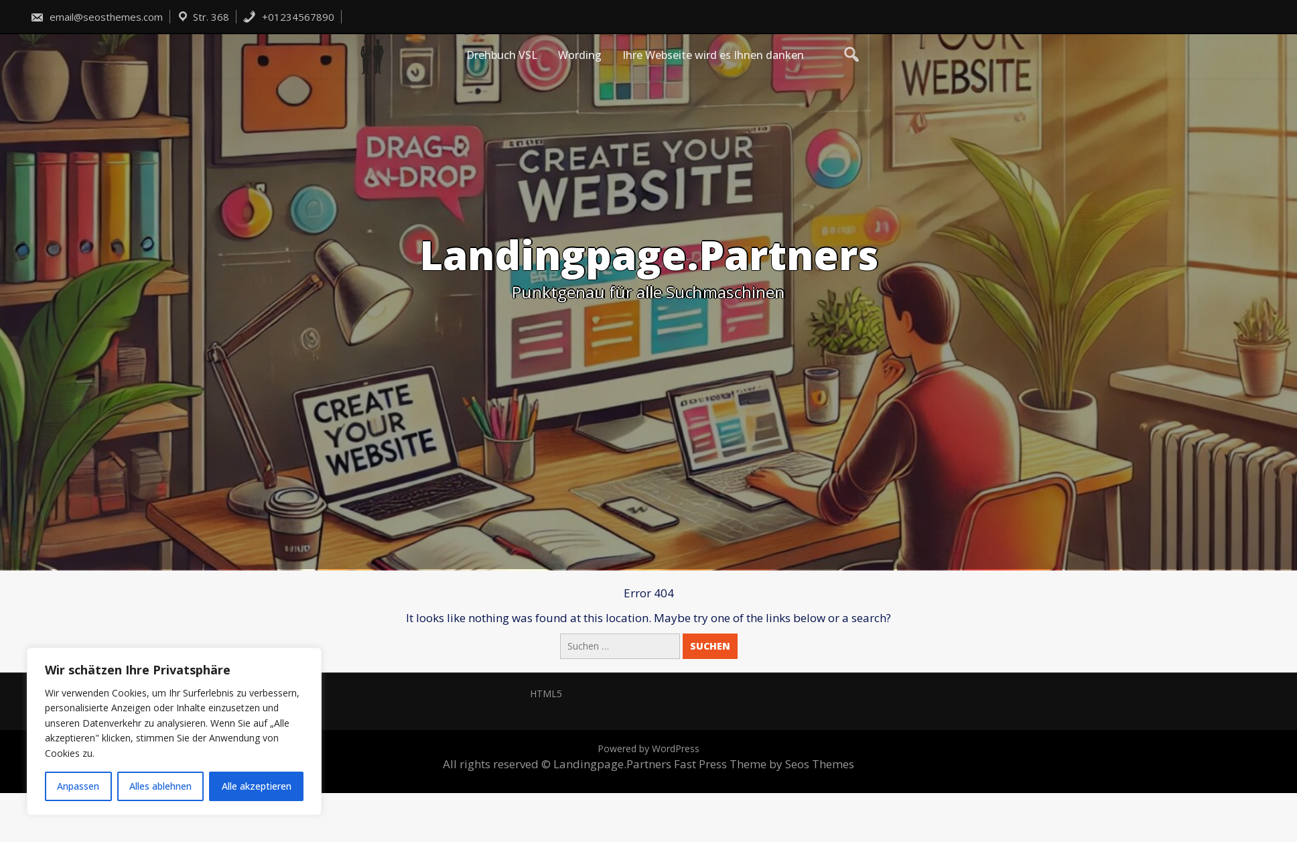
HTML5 (546, 693)
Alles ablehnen (160, 786)
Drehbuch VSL (501, 55)
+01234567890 (288, 16)
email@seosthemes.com (96, 16)
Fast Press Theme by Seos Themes (764, 764)
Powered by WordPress (648, 748)
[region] (174, 731)
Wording (580, 55)
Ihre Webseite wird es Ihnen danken (713, 55)
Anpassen (78, 786)
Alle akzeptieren (256, 786)
